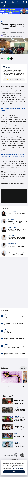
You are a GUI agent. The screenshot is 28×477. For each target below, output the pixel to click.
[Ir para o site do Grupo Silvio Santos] (11, 455)
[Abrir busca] (23, 2)
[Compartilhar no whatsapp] (8, 58)
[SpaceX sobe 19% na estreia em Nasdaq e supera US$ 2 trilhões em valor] (14, 346)
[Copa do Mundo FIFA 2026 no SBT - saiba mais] (14, 11)
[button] (11, 381)
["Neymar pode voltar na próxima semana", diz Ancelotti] (14, 339)
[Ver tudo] (23, 368)
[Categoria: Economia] (16, 399)
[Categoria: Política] (16, 442)
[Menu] (26, 2)
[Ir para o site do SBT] (22, 455)
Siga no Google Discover (14, 80)
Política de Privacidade (17, 468)
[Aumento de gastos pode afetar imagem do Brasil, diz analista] (14, 354)
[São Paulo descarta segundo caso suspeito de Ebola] (14, 316)
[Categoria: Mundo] (15, 425)
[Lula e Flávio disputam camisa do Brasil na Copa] (14, 324)
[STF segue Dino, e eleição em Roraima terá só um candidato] (14, 331)
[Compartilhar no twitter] (11, 58)
